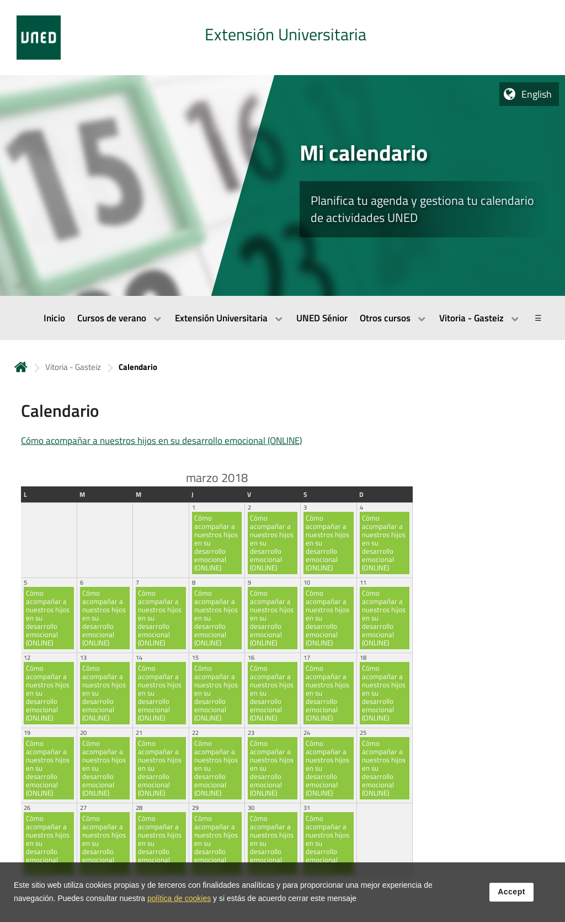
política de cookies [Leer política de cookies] (179, 900)
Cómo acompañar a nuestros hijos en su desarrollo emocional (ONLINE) (161, 440)
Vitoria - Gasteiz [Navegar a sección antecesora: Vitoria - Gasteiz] (73, 367)
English (536, 94)
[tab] (282, 37)
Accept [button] (511, 893)
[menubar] (282, 318)
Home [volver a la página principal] (21, 367)
